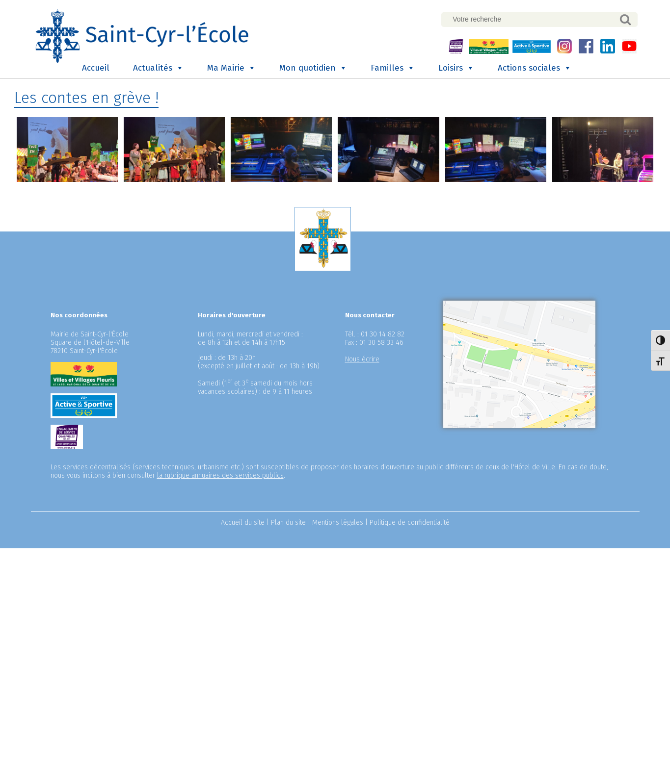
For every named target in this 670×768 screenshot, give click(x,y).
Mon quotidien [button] (313, 67)
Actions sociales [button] (534, 67)
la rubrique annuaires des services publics (220, 474)
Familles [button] (393, 67)
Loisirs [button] (456, 67)
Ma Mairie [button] (231, 67)
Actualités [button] (158, 67)
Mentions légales (337, 521)
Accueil (95, 67)
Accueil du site (243, 521)
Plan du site (288, 521)
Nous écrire (362, 358)
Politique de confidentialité (410, 521)
